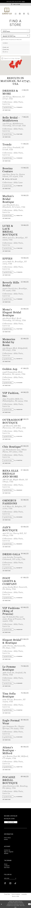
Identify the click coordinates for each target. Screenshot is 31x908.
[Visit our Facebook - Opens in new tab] (5, 883)
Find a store (10, 822)
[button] (16, 14)
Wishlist (6, 853)
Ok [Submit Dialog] (29, 904)
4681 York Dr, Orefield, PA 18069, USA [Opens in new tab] (14, 673)
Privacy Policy (7, 894)
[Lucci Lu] (7, 11)
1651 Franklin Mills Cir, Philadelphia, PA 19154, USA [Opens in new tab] (15, 400)
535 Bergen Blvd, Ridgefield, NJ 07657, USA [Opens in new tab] (15, 349)
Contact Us (7, 850)
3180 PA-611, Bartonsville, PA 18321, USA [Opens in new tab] (14, 646)
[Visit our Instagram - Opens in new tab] (10, 883)
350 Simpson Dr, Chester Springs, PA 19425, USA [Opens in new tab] (13, 727)
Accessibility (24, 894)
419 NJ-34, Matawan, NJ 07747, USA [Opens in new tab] (13, 97)
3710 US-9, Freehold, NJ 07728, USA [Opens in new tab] (13, 148)
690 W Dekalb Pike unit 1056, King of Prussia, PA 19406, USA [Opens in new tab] (13, 619)
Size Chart (7, 867)
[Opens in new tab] (6, 110)
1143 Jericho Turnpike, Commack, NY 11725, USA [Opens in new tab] (13, 558)
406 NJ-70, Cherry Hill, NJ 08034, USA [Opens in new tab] (14, 534)
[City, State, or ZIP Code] (15, 35)
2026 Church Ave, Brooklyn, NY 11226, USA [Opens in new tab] (14, 289)
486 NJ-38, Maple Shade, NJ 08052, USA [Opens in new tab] (15, 480)
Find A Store (7, 837)
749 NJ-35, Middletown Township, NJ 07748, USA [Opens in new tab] (14, 124)
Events (6, 839)
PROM (23, 1)
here (15, 907)
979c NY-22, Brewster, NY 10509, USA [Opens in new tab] (14, 700)
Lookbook (7, 866)
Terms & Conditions (15, 894)
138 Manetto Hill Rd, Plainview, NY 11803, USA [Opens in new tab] (14, 426)
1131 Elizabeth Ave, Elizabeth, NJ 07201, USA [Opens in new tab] (13, 206)
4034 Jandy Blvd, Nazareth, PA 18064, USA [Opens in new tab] (15, 588)
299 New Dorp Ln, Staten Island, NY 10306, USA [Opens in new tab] (13, 175)
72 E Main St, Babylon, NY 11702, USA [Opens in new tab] (14, 507)
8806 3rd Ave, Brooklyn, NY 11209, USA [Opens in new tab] (15, 238)
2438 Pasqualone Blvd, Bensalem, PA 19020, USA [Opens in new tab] (13, 373)
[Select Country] (15, 31)
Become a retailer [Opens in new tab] (10, 816)
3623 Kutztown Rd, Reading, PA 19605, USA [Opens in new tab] (15, 787)
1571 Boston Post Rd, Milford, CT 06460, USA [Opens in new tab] (15, 757)
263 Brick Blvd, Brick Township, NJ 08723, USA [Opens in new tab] (14, 319)
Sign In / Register (8, 851)
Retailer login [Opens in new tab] (9, 818)
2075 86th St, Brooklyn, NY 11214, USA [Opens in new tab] (14, 262)
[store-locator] (15, 4)
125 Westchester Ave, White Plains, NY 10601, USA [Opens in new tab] (14, 450)
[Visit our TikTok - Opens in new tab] (15, 883)
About (5, 864)
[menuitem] (16, 14)
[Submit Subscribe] (15, 878)
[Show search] (28, 14)
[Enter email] (10, 878)
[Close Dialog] (1, 904)
